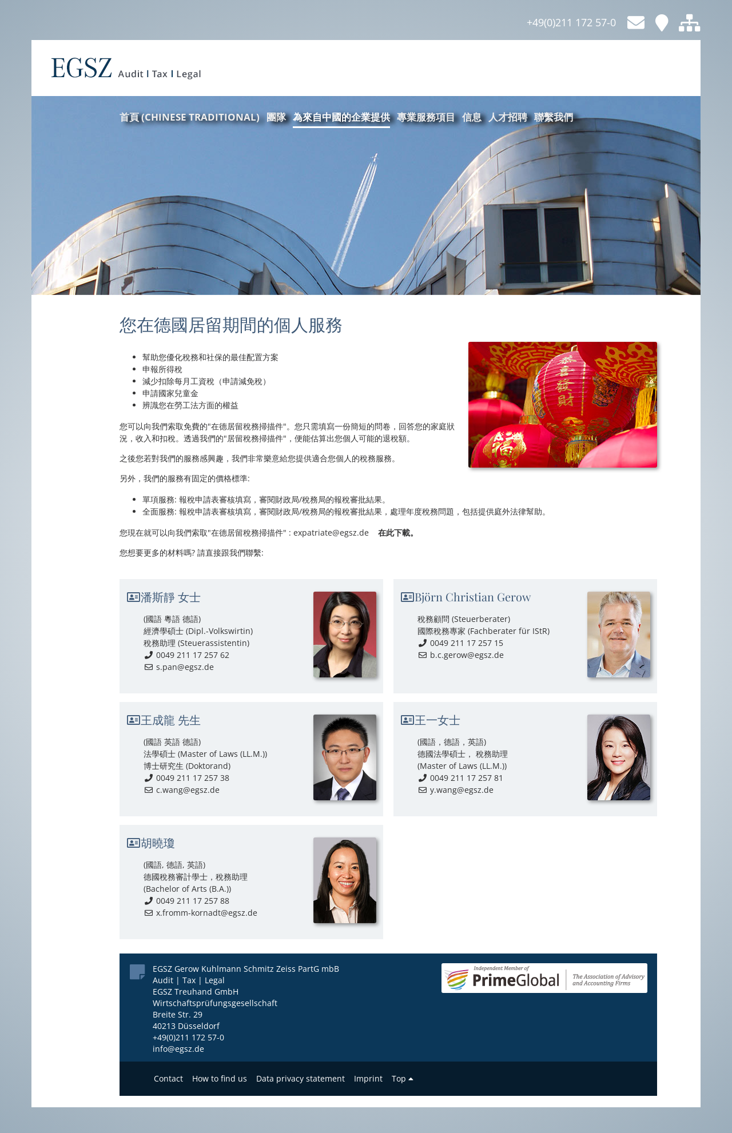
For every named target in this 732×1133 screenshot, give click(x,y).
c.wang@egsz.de (182, 789)
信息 (472, 116)
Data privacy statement (300, 1078)
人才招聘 (507, 116)
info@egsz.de (178, 1048)
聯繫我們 (553, 116)
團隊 (276, 116)
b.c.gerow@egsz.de (460, 654)
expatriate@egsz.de (331, 532)
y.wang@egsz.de (455, 789)
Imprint (368, 1078)
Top (402, 1078)
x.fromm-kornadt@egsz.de (200, 912)
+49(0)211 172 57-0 (571, 22)
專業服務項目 (426, 116)
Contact (168, 1078)
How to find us (219, 1078)
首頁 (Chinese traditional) (190, 116)
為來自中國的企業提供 (341, 116)
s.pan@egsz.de (179, 666)
